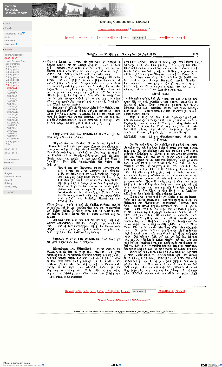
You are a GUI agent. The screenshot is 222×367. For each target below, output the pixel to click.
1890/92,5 (12, 98)
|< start (70, 37)
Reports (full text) (14, 33)
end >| (126, 37)
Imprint (8, 180)
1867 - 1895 (10, 58)
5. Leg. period (12, 77)
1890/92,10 (12, 112)
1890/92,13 (12, 120)
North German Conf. (16, 61)
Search (8, 28)
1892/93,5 (12, 136)
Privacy (8, 183)
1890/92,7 (12, 104)
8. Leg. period (12, 85)
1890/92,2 (12, 90)
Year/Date (9, 40)
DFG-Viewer (123, 29)
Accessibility (10, 186)
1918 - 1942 (10, 152)
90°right (179, 37)
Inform (7, 168)
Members (10, 44)
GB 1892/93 (13, 138)
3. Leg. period (12, 72)
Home (7, 23)
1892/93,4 (12, 133)
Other (8, 144)
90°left (170, 37)
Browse (8, 49)
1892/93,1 (12, 125)
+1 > (101, 37)
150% (161, 37)
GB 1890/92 (13, 122)
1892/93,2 (12, 128)
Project (8, 173)
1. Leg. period (12, 66)
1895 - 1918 (10, 149)
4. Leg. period (12, 74)
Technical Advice (13, 176)
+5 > (108, 37)
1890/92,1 (12, 88)
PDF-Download (141, 29)
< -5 (86, 37)
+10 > (116, 37)
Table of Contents (106, 29)
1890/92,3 (12, 93)
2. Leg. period (12, 69)
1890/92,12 (12, 117)
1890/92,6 (12, 101)
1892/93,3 (12, 130)
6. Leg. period (12, 80)
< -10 (78, 37)
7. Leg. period (12, 82)
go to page (138, 37)
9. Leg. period (12, 141)
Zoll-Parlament (13, 64)
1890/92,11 (12, 114)
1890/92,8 (12, 106)
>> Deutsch (8, 192)
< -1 (93, 37)
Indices (8, 37)
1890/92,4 (12, 96)
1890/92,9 (12, 109)
